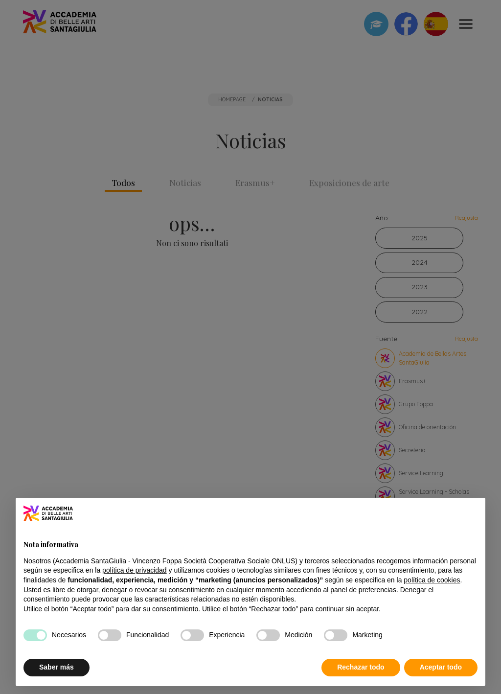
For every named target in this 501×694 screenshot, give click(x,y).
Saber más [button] (56, 667)
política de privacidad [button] (134, 570)
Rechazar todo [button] (360, 667)
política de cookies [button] (432, 580)
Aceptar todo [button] (441, 667)
